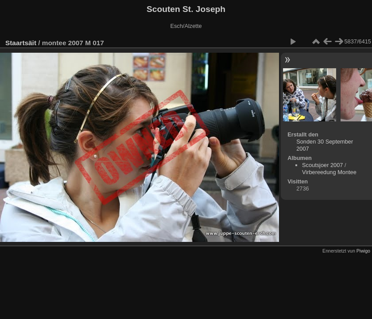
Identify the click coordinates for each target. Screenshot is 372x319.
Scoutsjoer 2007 (322, 165)
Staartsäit (20, 43)
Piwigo (363, 250)
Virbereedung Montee (329, 172)
